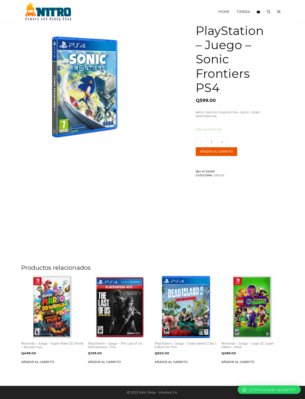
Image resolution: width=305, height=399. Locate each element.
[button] (279, 12)
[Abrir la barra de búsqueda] (268, 12)
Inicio (200, 112)
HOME (224, 12)
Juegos (211, 112)
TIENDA (243, 12)
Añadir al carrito (216, 151)
